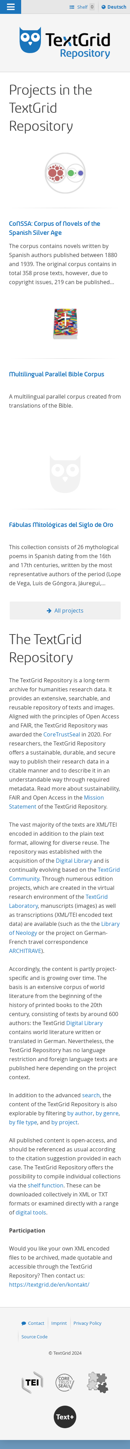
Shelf (85, 6)
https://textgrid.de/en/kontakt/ (49, 1284)
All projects (69, 610)
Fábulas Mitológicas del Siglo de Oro (61, 525)
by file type (23, 1122)
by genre (107, 1113)
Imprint (59, 1323)
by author (80, 1113)
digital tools (31, 1212)
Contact (36, 1323)
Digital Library (74, 860)
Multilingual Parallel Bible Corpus (56, 374)
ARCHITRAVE (25, 951)
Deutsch (117, 8)
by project (64, 1122)
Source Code (34, 1336)
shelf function (45, 1185)
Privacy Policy (87, 1323)
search (91, 1095)
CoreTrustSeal (61, 734)
